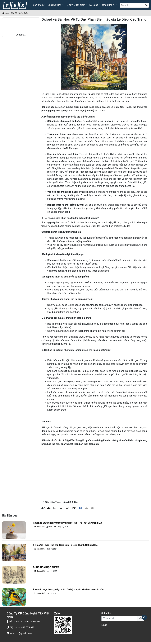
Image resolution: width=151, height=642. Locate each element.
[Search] (134, 5)
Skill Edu (14, 13)
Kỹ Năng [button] (93, 5)
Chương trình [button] (54, 5)
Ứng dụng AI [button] (108, 5)
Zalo (57, 613)
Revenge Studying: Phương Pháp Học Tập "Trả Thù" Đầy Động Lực (67, 522)
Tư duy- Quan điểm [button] (75, 5)
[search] (147, 5)
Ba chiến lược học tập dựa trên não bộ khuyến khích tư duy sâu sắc (68, 589)
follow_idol (40, 527)
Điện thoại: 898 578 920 (20, 627)
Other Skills (23, 13)
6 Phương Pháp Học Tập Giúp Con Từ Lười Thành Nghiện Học (65, 545)
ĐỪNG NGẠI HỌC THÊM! (46, 567)
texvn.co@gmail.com (19, 633)
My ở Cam (52, 527)
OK (140, 618)
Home (5, 13)
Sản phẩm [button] (38, 5)
